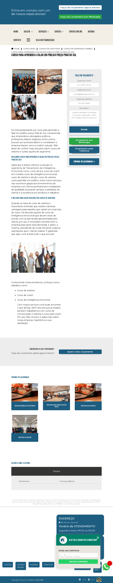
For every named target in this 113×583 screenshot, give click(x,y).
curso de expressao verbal (78, 49)
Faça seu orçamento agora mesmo (80, 7)
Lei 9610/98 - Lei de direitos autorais (67, 504)
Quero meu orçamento (80, 352)
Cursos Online (75, 31)
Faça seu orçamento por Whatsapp (80, 17)
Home (15, 31)
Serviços (42, 31)
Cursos (57, 31)
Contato (17, 40)
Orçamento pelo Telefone (84, 150)
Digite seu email (84, 90)
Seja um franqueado (45, 40)
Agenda (91, 31)
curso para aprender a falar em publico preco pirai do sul (43, 52)
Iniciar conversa (78, 562)
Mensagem (84, 108)
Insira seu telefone (69, 550)
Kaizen (27, 31)
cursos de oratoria (49, 49)
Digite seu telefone (84, 99)
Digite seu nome (84, 81)
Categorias (29, 49)
